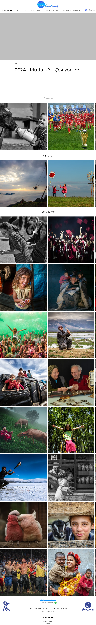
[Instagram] (5, 10)
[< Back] (21, 63)
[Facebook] (2, 10)
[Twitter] (8, 10)
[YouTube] (11, 10)
